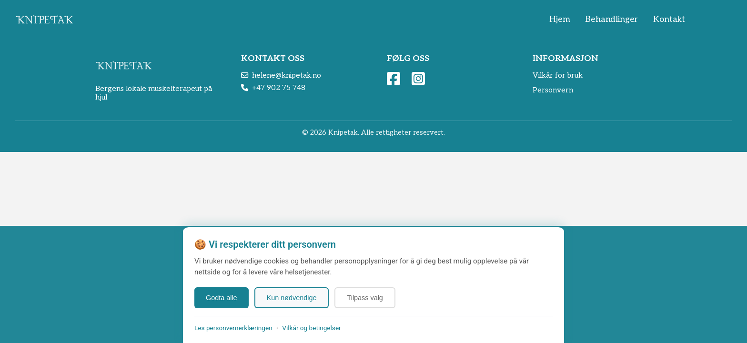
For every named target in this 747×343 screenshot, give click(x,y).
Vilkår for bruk (558, 75)
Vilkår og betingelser (311, 328)
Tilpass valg (365, 298)
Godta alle (221, 298)
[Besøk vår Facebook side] (393, 78)
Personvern (553, 90)
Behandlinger (611, 19)
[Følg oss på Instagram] (418, 78)
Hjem (559, 19)
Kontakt (669, 19)
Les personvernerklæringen (233, 328)
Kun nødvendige (292, 298)
